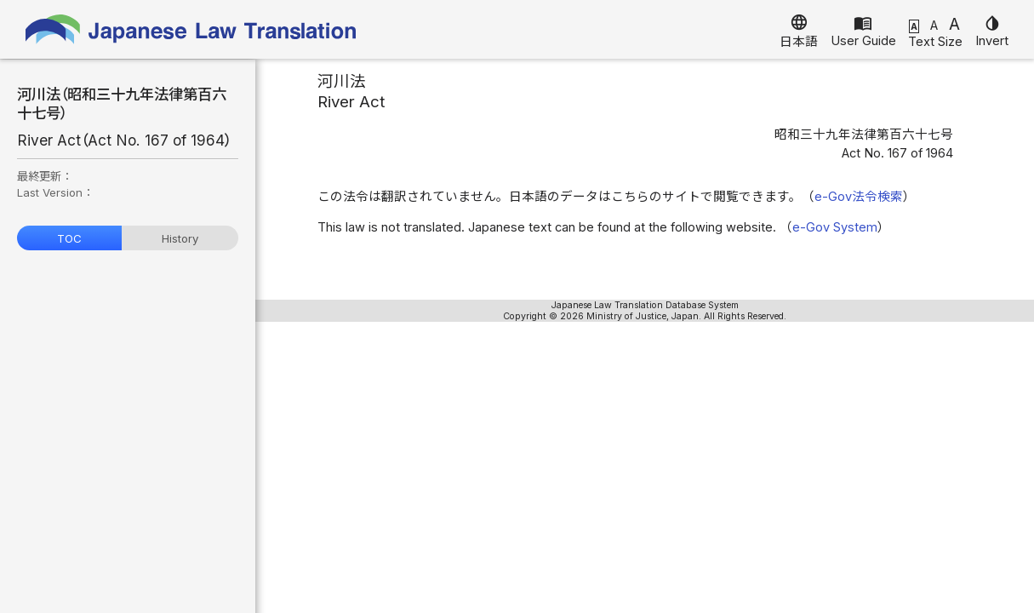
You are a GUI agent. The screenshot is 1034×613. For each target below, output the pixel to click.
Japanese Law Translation (191, 29)
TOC (69, 238)
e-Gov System (834, 227)
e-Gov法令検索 (858, 196)
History (180, 238)
